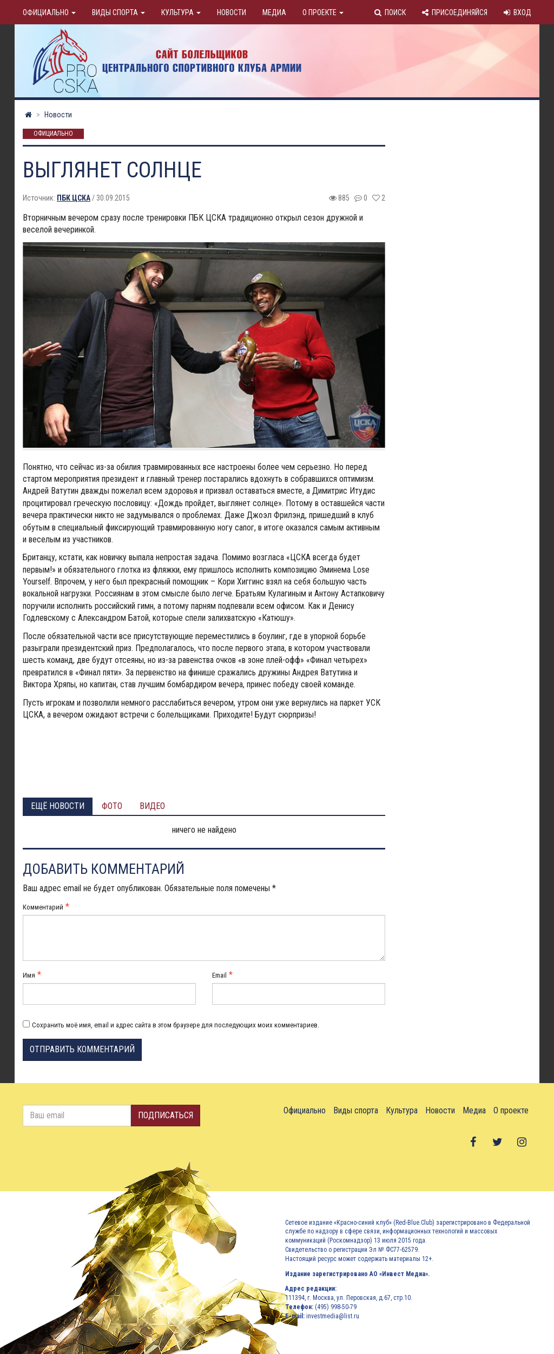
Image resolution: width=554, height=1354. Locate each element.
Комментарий (43, 907)
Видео (152, 806)
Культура (181, 12)
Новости (231, 12)
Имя (29, 975)
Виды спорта (118, 12)
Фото (112, 806)
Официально (49, 12)
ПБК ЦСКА (73, 198)
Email (219, 975)
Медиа (274, 12)
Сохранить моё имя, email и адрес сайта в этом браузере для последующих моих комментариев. (175, 1025)
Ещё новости (57, 806)
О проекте (323, 12)
